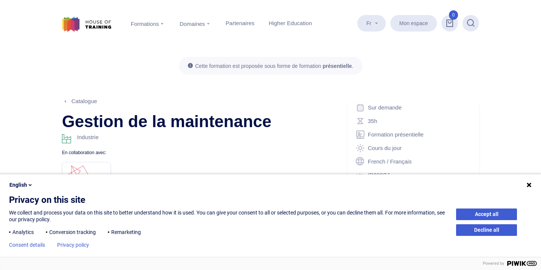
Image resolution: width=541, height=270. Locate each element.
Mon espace (413, 23)
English (21, 185)
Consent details (27, 245)
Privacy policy (73, 245)
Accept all (487, 214)
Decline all (486, 230)
